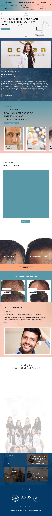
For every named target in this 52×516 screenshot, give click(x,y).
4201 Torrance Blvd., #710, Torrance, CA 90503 (8, 5)
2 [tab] (26, 36)
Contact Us (6, 29)
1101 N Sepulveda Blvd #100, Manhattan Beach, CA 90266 (26, 7)
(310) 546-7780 (22, 9)
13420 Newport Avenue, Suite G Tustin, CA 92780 (43, 6)
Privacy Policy (28, 506)
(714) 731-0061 (43, 8)
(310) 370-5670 (8, 8)
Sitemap (22, 506)
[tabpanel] (26, 27)
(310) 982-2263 (31, 9)
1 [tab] (25, 36)
